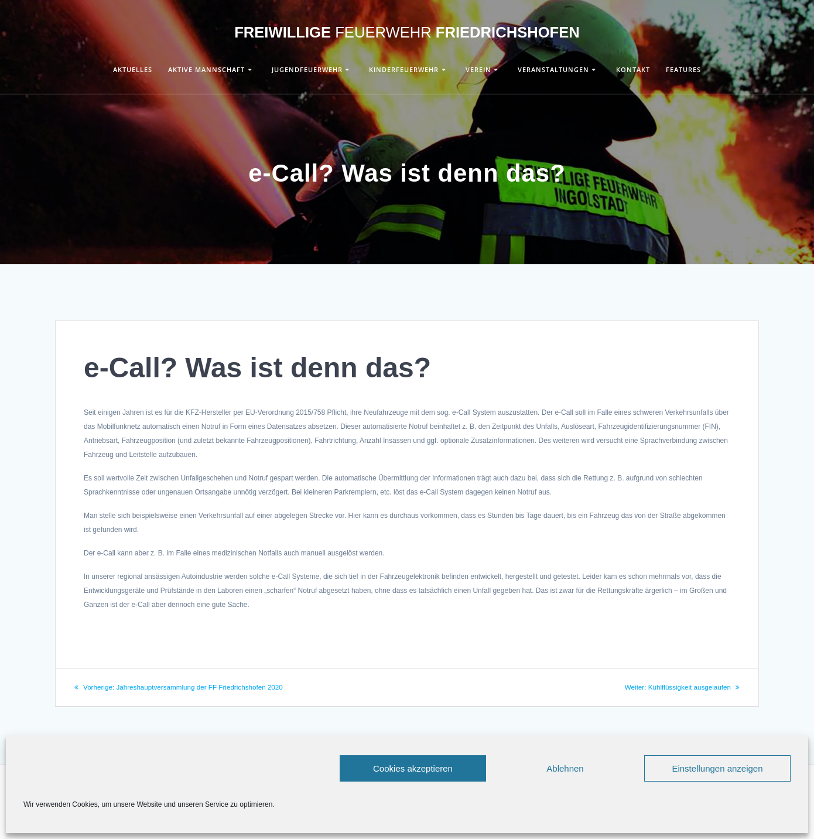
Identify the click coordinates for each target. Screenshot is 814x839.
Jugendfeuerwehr (307, 69)
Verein (478, 69)
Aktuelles (132, 69)
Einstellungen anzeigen (717, 768)
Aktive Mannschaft (206, 69)
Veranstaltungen (553, 69)
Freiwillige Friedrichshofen (407, 32)
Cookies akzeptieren (413, 768)
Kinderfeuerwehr (404, 69)
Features (683, 69)
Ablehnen (564, 768)
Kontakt (633, 69)
